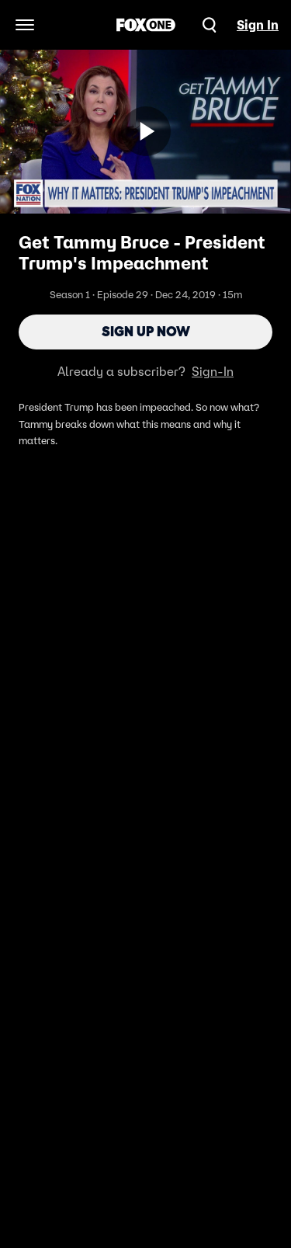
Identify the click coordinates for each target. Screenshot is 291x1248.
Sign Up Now (146, 331)
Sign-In (213, 371)
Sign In (258, 25)
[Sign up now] (146, 131)
